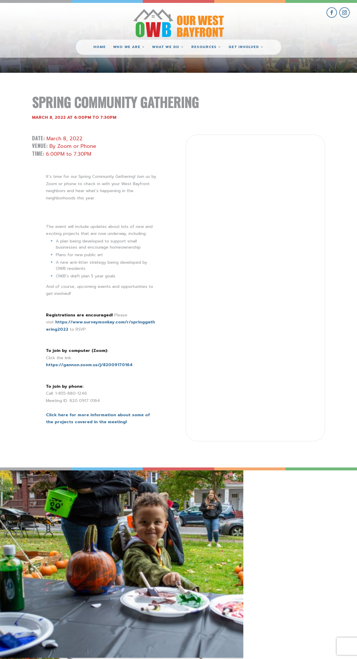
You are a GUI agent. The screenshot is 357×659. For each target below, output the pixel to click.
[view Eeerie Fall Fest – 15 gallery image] (312, 515)
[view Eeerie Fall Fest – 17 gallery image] (133, 515)
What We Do (165, 47)
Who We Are (126, 47)
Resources (204, 47)
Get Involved (244, 47)
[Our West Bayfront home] (178, 22)
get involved (292, 590)
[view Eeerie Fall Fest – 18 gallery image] (44, 515)
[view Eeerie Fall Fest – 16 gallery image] (223, 515)
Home (99, 47)
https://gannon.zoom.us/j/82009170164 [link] (89, 365)
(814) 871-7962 (178, 610)
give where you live (292, 604)
